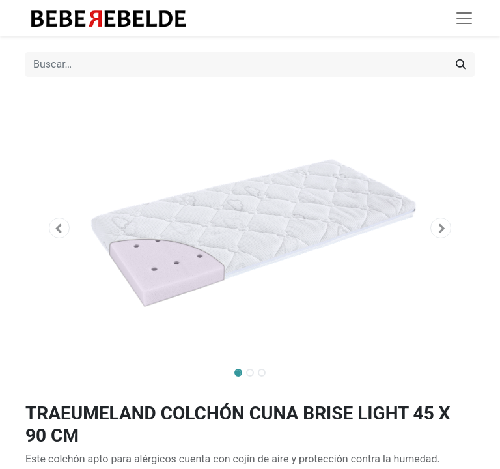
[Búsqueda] (461, 64)
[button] (59, 228)
